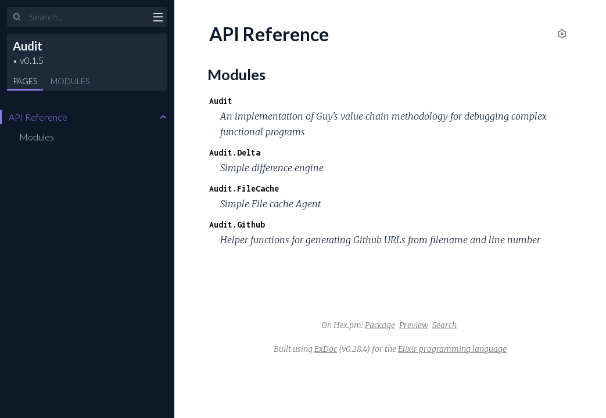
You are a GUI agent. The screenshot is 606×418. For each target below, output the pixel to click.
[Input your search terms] (87, 17)
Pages (25, 81)
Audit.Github (237, 224)
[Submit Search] (17, 17)
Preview (413, 325)
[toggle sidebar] (157, 18)
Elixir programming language (452, 349)
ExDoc (325, 349)
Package (380, 325)
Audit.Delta (234, 152)
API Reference (38, 116)
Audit (27, 46)
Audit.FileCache (244, 188)
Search (444, 325)
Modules (70, 81)
